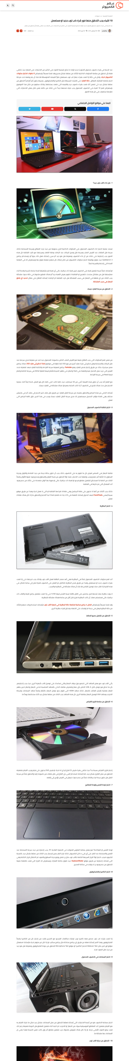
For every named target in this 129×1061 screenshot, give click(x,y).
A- (18, 31)
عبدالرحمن (104, 31)
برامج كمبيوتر (94, 5)
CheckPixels (97, 495)
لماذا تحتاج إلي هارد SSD (36, 363)
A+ (21, 31)
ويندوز (85, 5)
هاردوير (22, 5)
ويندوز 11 (78, 5)
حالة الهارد (85, 80)
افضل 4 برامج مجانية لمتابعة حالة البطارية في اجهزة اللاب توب (68, 604)
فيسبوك (70, 5)
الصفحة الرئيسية (107, 16)
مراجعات (29, 5)
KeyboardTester (77, 861)
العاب (49, 5)
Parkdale (68, 367)
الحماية (62, 5)
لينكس (55, 5)
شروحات (97, 16)
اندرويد (42, 5)
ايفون (36, 5)
